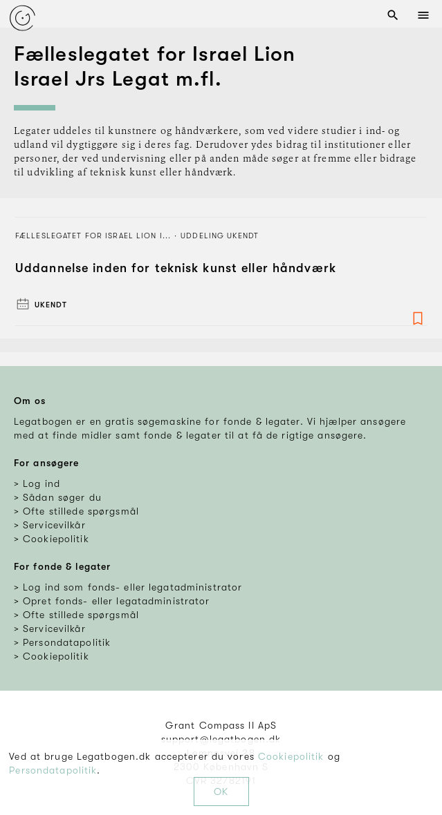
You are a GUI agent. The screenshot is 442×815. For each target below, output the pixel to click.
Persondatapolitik (53, 770)
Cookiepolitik (291, 756)
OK (221, 791)
